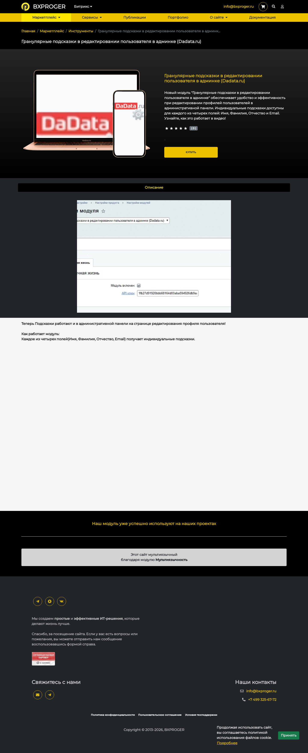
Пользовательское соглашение (160, 714)
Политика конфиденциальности (113, 714)
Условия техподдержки (201, 714)
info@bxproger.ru (239, 6)
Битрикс (83, 6)
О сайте (219, 17)
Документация (262, 17)
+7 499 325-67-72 (262, 700)
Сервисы (92, 17)
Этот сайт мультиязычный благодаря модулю (154, 557)
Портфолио (178, 17)
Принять (288, 735)
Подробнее (227, 743)
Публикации (134, 17)
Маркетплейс (46, 17)
